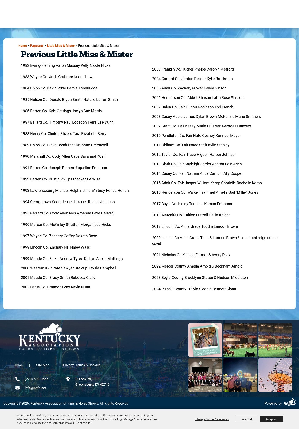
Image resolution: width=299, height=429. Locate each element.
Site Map (42, 365)
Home (22, 46)
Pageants (37, 46)
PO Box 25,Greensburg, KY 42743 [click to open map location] (92, 381)
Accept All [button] (271, 419)
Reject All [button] (247, 419)
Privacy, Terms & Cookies (81, 365)
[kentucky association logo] (49, 336)
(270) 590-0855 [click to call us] (36, 379)
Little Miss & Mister (61, 46)
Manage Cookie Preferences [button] (212, 419)
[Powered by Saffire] (290, 402)
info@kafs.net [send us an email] (35, 387)
